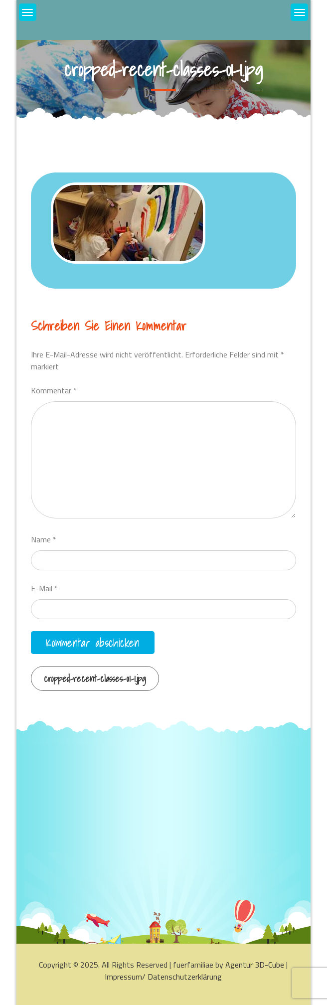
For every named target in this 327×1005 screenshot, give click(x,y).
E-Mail (44, 588)
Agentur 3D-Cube (254, 965)
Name (43, 539)
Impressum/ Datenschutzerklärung (163, 977)
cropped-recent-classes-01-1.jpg (95, 678)
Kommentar (54, 390)
